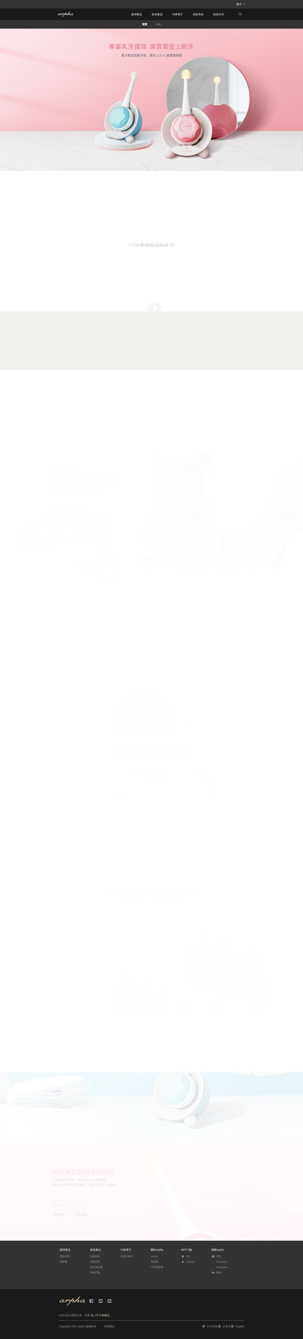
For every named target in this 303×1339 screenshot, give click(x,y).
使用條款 (109, 1326)
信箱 (218, 1256)
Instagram (221, 1267)
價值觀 (154, 1261)
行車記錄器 (126, 1256)
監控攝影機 (96, 1267)
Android (190, 1261)
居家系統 (198, 14)
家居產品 (157, 14)
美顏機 (63, 1261)
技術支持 (218, 14)
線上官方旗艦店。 (101, 1315)
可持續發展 (157, 1267)
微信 (218, 1272)
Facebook (221, 1261)
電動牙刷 (65, 1256)
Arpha (154, 1256)
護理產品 (136, 14)
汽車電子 (177, 14)
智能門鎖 (95, 1272)
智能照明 (95, 1261)
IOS (188, 1256)
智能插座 (95, 1256)
